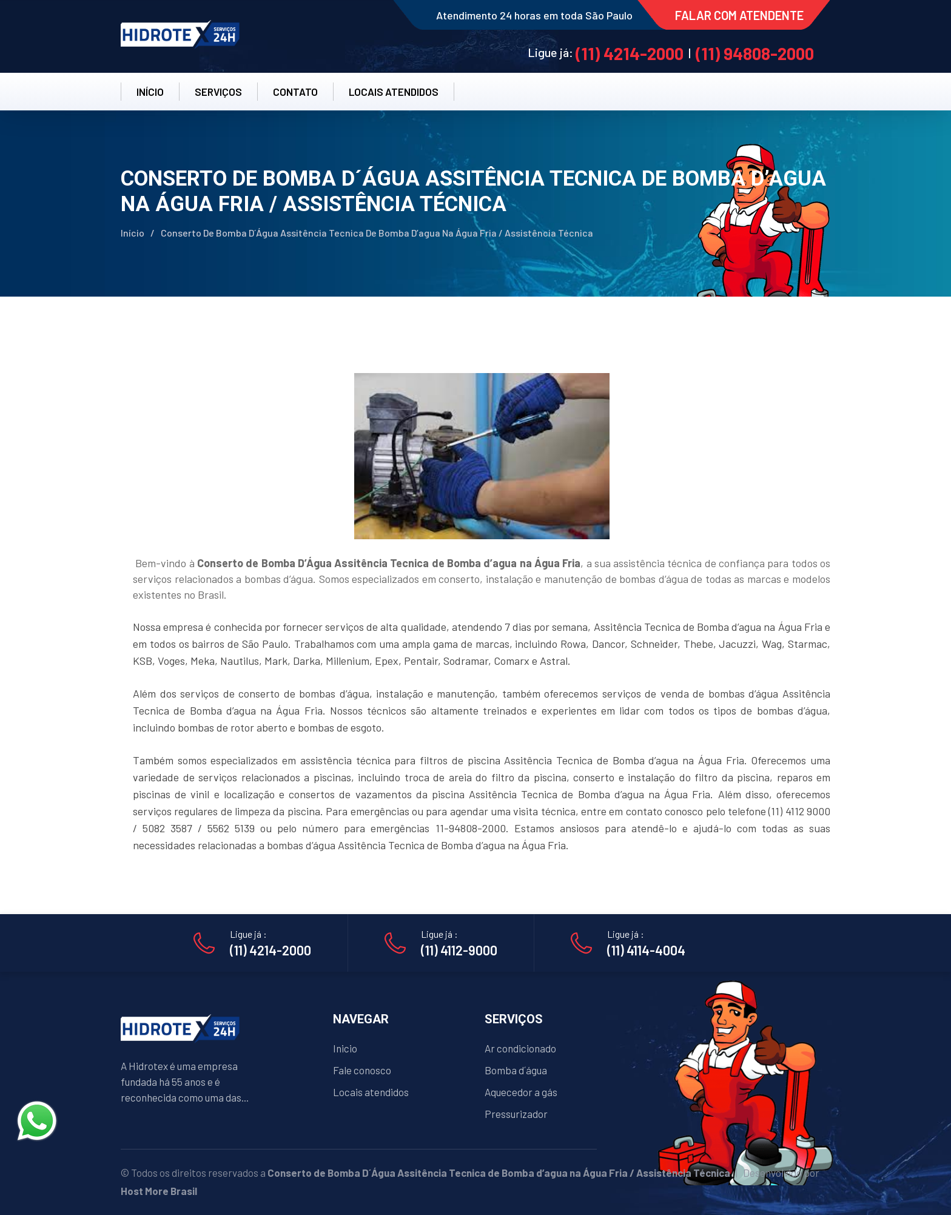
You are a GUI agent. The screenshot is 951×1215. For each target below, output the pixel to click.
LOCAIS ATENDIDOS (394, 92)
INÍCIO (150, 92)
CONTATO (295, 92)
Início (132, 232)
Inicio (345, 1048)
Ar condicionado (520, 1048)
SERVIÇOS (218, 92)
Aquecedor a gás (521, 1092)
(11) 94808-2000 (755, 53)
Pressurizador (516, 1114)
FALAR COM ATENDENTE (739, 15)
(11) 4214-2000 (630, 53)
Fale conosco (362, 1070)
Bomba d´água (516, 1070)
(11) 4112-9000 (459, 950)
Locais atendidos (371, 1092)
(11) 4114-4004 (646, 950)
